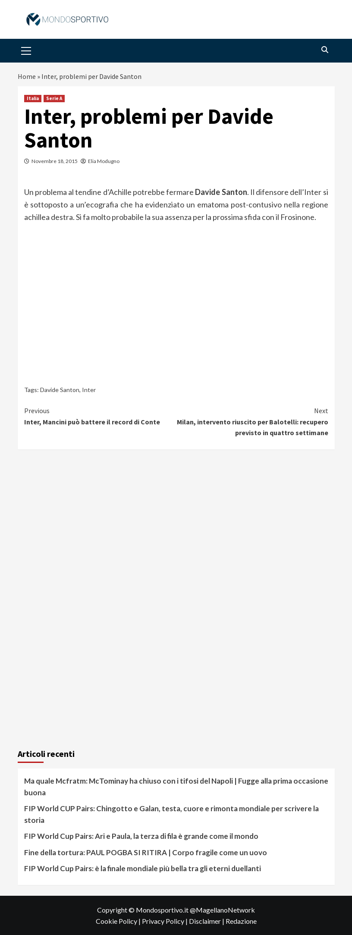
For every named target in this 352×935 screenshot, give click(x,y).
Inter (89, 389)
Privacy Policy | (165, 921)
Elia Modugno (103, 161)
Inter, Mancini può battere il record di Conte (100, 415)
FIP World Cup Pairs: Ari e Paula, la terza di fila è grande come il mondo (141, 836)
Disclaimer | (207, 921)
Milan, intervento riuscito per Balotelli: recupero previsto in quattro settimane (252, 421)
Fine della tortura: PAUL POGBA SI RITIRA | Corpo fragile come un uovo (145, 852)
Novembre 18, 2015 (54, 161)
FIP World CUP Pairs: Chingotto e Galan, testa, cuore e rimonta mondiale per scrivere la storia (171, 814)
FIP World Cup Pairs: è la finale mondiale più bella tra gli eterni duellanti (142, 868)
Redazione (241, 921)
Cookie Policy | (119, 921)
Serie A (54, 98)
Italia (33, 98)
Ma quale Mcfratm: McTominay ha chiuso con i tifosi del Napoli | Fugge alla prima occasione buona (176, 786)
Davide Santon (59, 389)
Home (27, 76)
